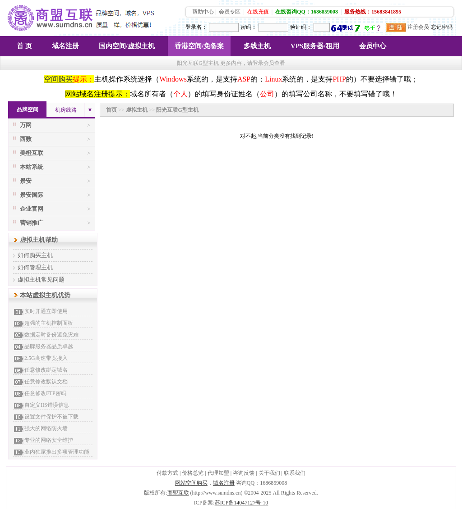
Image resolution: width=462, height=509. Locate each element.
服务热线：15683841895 (372, 12)
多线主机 (257, 46)
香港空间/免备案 (199, 46)
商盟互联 (178, 493)
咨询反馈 (243, 473)
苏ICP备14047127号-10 (241, 503)
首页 (111, 110)
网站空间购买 (191, 483)
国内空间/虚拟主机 (127, 46)
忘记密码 (442, 27)
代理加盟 (218, 473)
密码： (248, 27)
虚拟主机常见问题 (41, 279)
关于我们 (269, 473)
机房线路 (66, 110)
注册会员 (418, 27)
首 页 (24, 46)
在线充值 (258, 12)
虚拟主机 (137, 110)
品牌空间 (27, 109)
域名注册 (65, 46)
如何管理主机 (35, 267)
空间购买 (58, 79)
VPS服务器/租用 (315, 46)
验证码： (301, 27)
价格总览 (192, 473)
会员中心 (372, 46)
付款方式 (167, 473)
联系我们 (294, 473)
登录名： (196, 27)
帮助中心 (203, 12)
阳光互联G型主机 (177, 110)
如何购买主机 (35, 255)
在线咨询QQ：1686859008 (306, 12)
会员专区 (229, 12)
